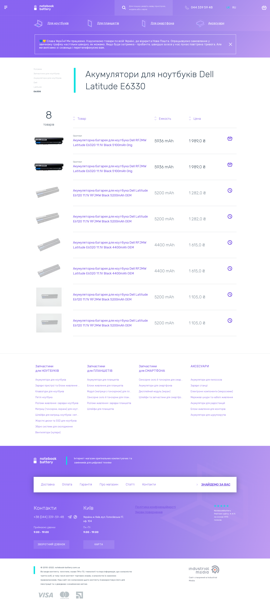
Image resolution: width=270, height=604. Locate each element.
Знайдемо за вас (215, 485)
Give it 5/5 (227, 505)
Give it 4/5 (224, 505)
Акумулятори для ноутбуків (50, 379)
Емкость (165, 119)
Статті (130, 484)
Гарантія (86, 484)
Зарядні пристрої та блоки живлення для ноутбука (58, 385)
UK (228, 7)
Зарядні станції (199, 385)
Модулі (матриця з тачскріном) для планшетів (110, 391)
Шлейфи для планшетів (100, 409)
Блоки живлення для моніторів (208, 409)
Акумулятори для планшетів (103, 379)
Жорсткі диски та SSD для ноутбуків (56, 420)
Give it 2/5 (218, 505)
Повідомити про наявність (230, 190)
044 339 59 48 (202, 7)
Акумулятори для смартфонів (155, 385)
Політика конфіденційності (155, 507)
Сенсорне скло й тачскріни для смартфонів (162, 379)
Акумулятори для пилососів (206, 379)
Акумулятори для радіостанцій (208, 403)
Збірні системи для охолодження (54, 426)
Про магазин (109, 484)
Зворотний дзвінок (51, 544)
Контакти (149, 484)
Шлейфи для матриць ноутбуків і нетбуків (58, 414)
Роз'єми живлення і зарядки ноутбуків (56, 403)
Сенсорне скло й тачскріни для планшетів (110, 397)
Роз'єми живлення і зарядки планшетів (109, 403)
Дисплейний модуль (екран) (154, 391)
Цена (197, 119)
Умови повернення (149, 512)
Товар (81, 119)
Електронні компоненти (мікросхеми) (212, 391)
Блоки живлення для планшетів (105, 385)
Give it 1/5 (215, 505)
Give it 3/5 (221, 505)
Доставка (48, 484)
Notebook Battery (45, 460)
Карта (99, 544)
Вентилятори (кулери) (48, 432)
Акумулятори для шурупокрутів (208, 414)
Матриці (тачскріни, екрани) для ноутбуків (58, 409)
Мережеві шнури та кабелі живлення (212, 397)
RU (234, 7)
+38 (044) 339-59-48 (49, 517)
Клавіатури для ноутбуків (49, 391)
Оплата (67, 484)
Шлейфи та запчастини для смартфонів (161, 397)
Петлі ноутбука (43, 397)
